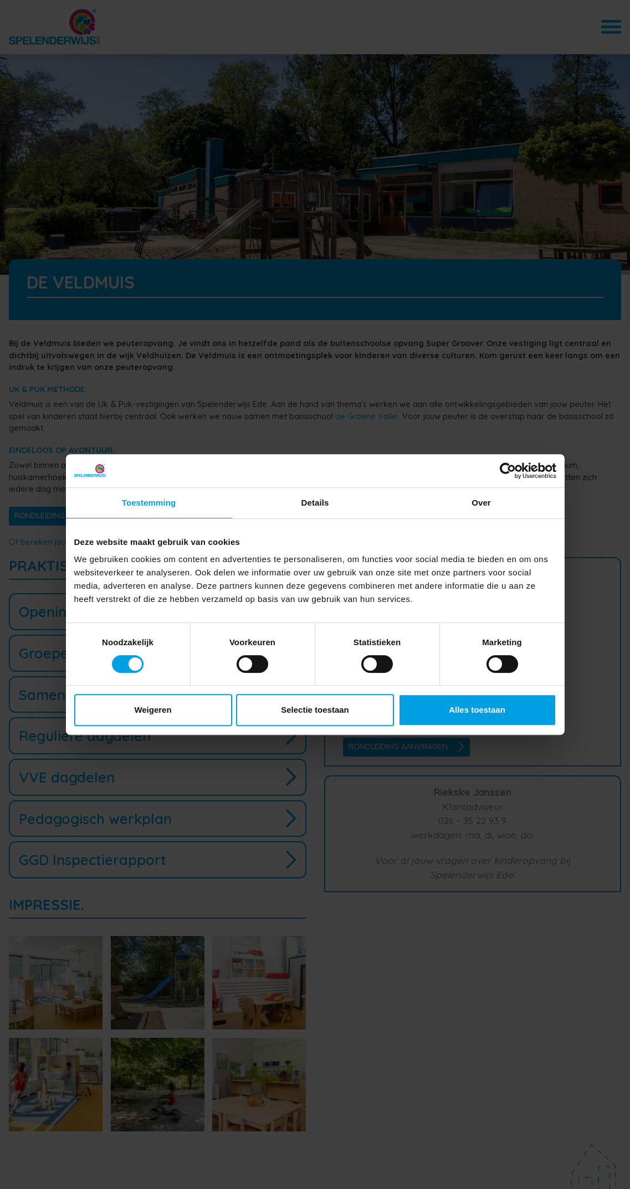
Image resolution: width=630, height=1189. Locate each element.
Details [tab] (315, 502)
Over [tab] (481, 502)
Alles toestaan (477, 709)
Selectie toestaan (315, 709)
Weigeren (152, 709)
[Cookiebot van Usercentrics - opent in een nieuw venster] (507, 470)
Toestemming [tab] (149, 502)
